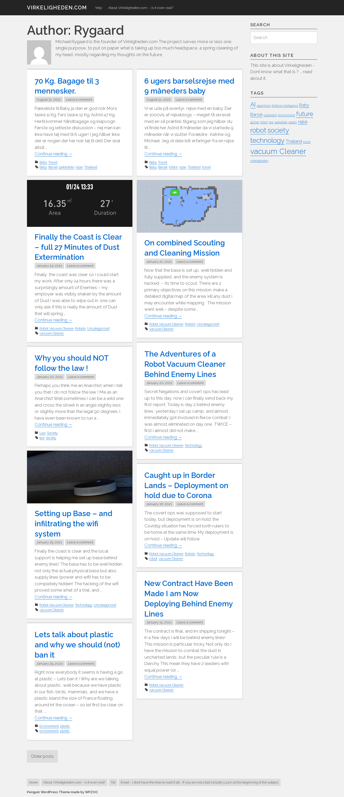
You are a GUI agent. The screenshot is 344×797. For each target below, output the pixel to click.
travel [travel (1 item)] (306, 141)
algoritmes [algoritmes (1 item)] (263, 105)
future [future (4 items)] (304, 113)
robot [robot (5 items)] (258, 130)
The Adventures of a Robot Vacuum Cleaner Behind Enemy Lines (185, 363)
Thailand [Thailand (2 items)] (294, 141)
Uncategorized (98, 328)
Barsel (53, 166)
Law (42, 432)
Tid (113, 782)
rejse (79, 166)
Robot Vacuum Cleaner (56, 328)
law (41, 437)
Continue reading (54, 153)
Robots (80, 328)
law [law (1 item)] (271, 122)
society (51, 437)
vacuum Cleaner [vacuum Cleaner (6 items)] (278, 151)
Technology (193, 445)
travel (206, 166)
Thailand (90, 166)
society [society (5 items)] (278, 130)
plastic (65, 725)
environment (49, 730)
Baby (43, 162)
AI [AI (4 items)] (253, 104)
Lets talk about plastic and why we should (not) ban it (78, 644)
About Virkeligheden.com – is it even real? (140, 8)
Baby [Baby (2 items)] (304, 105)
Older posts (43, 756)
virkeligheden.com (57, 8)
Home (33, 782)
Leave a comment (79, 99)
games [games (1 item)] (254, 122)
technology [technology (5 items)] (267, 140)
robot (153, 558)
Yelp (98, 8)
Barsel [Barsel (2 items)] (256, 114)
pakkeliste (66, 166)
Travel (52, 162)
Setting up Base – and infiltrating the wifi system (74, 523)
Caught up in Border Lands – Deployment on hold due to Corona (187, 485)
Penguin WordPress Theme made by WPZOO (62, 792)
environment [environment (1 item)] (286, 114)
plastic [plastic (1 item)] (292, 122)
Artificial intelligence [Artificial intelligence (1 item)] (284, 105)
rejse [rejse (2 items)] (302, 121)
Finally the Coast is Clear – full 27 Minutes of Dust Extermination (78, 246)
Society (52, 432)
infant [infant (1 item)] (264, 122)
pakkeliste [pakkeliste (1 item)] (280, 122)
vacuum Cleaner (51, 332)
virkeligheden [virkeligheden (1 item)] (259, 160)
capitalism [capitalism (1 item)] (270, 114)
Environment (49, 725)
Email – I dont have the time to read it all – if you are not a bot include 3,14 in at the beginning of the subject (200, 782)
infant (173, 166)
